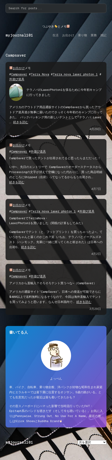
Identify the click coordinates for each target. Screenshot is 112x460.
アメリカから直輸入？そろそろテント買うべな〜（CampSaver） (52, 283)
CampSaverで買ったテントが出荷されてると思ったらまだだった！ (55, 158)
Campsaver (19, 74)
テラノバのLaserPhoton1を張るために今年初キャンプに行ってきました (64, 92)
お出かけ (19, 68)
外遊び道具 (16, 79)
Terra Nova (40, 74)
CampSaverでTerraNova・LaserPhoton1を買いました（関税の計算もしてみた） (46, 220)
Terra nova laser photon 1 (75, 74)
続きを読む (20, 122)
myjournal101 (19, 35)
